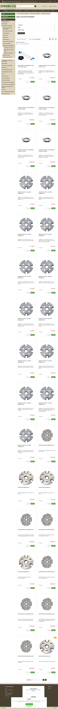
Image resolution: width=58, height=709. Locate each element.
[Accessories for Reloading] (14, 26)
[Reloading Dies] (14, 24)
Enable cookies (29, 704)
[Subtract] (27, 82)
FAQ (5, 688)
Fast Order (7, 695)
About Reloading (42, 10)
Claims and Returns (8, 694)
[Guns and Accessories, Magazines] (14, 84)
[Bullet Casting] (14, 63)
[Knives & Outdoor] (14, 76)
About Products (34, 10)
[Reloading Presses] (14, 22)
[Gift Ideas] (14, 89)
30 (24, 39)
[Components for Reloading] (14, 65)
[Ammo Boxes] (14, 68)
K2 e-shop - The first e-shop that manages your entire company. (41, 707)
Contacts (53, 10)
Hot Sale (10, 10)
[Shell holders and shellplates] (14, 46)
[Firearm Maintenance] (14, 80)
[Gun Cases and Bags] (14, 78)
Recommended (37, 39)
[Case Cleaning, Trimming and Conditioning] (14, 60)
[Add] (27, 81)
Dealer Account (27, 10)
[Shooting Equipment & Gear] (14, 70)
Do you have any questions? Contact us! (12, 1)
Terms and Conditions (9, 689)
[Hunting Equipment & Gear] (14, 72)
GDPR (6, 691)
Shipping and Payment (18, 10)
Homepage (6, 10)
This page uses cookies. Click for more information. (21, 707)
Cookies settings (29, 706)
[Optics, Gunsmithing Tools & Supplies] (14, 87)
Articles (48, 10)
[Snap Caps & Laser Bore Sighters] (14, 82)
